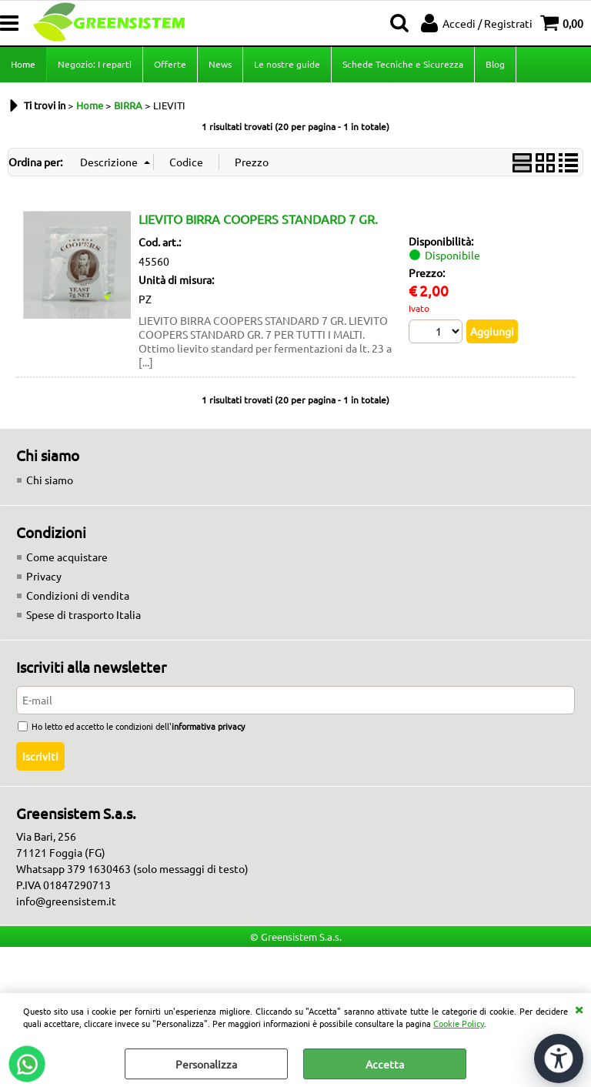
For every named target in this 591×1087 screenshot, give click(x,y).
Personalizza (206, 1064)
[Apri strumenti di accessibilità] (558, 1058)
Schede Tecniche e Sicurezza (402, 64)
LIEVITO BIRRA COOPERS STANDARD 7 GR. (258, 218)
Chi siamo (49, 480)
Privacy (44, 576)
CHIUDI (578, 1008)
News (220, 64)
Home (23, 64)
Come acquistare (67, 557)
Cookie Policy (458, 1023)
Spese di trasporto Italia (83, 614)
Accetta (385, 1064)
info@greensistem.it (66, 901)
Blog (495, 64)
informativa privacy (208, 726)
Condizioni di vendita (77, 595)
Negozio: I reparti (95, 64)
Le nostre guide (287, 64)
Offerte (170, 64)
